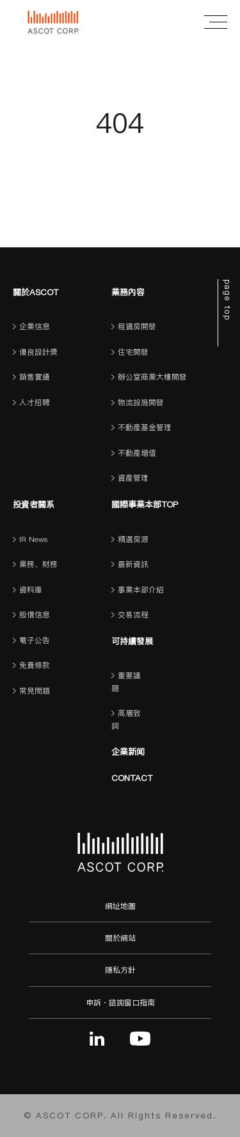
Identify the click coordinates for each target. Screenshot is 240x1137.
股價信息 (34, 615)
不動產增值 (137, 453)
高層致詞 (126, 719)
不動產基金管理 (145, 427)
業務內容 (128, 292)
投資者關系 (33, 504)
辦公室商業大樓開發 (152, 377)
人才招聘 (34, 403)
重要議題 (126, 681)
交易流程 (133, 615)
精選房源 (133, 539)
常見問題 (34, 691)
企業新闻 (128, 751)
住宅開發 (133, 352)
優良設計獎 (38, 352)
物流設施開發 (141, 403)
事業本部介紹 (141, 590)
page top (227, 300)
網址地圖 (120, 906)
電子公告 (34, 640)
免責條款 (34, 665)
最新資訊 (133, 564)
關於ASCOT (35, 292)
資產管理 (133, 478)
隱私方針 (120, 969)
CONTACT (131, 778)
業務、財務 (38, 564)
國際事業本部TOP (144, 504)
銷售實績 (34, 377)
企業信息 (34, 326)
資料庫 (30, 590)
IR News (33, 539)
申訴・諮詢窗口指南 (120, 1002)
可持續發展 (132, 641)
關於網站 (120, 937)
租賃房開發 (137, 326)
